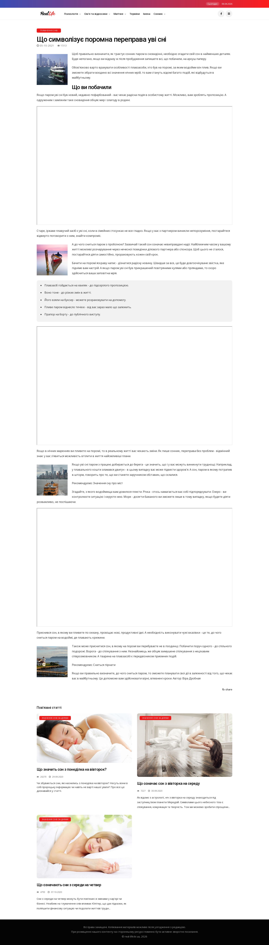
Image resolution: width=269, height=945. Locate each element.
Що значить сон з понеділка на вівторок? (71, 769)
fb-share (227, 689)
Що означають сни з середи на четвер (69, 885)
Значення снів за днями (55, 718)
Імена (146, 13)
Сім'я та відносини (96, 13)
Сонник (158, 13)
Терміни (135, 13)
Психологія (71, 13)
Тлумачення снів (48, 30)
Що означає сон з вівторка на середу (168, 783)
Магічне (119, 13)
